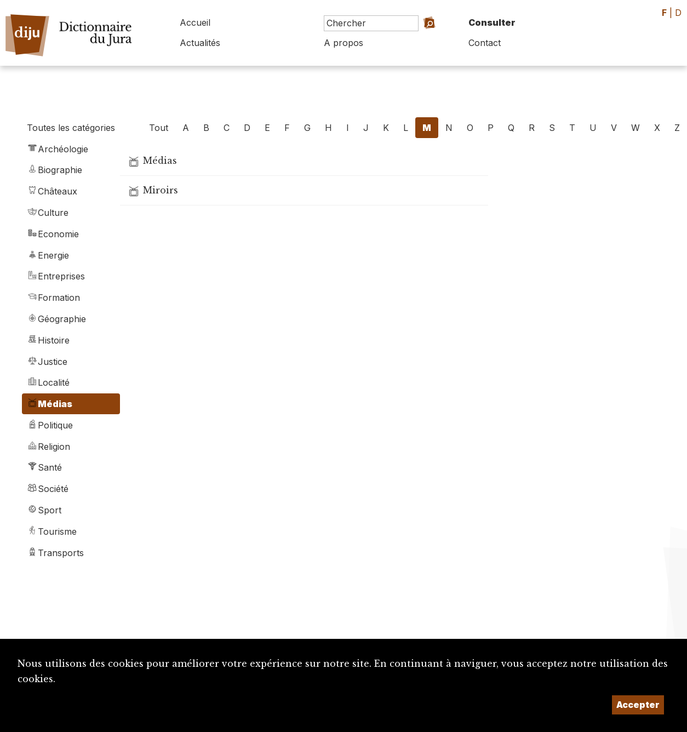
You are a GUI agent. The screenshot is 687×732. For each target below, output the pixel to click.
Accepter (638, 704)
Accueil (195, 22)
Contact (484, 42)
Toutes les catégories (71, 127)
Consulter (492, 22)
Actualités (200, 42)
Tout (158, 127)
